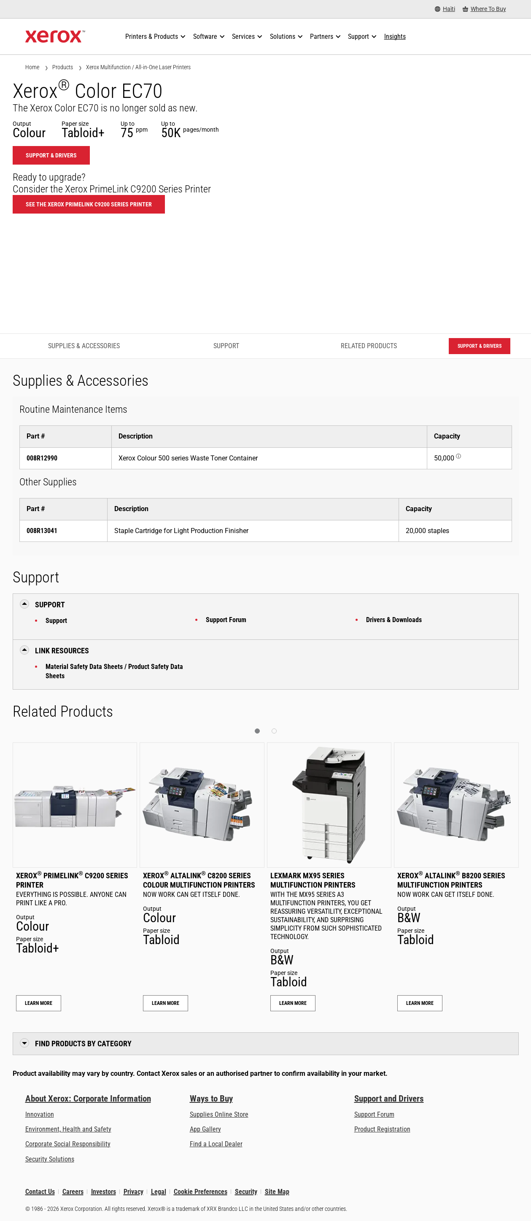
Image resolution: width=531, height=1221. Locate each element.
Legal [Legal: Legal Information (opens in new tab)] (158, 1191)
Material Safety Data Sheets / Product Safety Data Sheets (114, 671)
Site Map (277, 1191)
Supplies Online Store (219, 1114)
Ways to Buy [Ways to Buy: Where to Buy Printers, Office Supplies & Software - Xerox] (211, 1099)
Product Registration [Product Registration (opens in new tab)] (382, 1129)
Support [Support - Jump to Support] (226, 346)
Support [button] (50, 604)
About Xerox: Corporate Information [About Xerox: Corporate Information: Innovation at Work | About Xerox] (88, 1099)
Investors (103, 1191)
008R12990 (42, 458)
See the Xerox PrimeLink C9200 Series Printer (89, 204)
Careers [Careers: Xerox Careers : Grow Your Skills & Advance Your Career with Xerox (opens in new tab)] (73, 1191)
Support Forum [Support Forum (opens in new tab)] (374, 1114)
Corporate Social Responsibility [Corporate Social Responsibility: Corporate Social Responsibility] (68, 1144)
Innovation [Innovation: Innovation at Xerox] (39, 1114)
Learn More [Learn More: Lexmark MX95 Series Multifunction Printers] (293, 1003)
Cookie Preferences (200, 1191)
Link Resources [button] (62, 650)
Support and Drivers (389, 1099)
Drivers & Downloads (394, 620)
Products (62, 67)
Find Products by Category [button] (83, 1043)
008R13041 (42, 531)
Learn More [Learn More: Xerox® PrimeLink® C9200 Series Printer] (38, 1003)
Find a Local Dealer (216, 1144)
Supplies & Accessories (84, 346)
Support (56, 621)
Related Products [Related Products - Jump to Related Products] (369, 346)
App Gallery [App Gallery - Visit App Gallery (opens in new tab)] (205, 1129)
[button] (257, 731)
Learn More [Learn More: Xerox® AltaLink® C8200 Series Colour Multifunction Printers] (165, 1003)
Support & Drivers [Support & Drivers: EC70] (51, 155)
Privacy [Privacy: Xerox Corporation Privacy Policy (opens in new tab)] (133, 1191)
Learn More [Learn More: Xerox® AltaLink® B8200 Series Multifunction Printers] (420, 1003)
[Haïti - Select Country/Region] (445, 9)
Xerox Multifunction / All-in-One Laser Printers (138, 67)
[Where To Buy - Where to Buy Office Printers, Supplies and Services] (484, 9)
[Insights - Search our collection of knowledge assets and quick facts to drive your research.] (395, 36)
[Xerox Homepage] (55, 36)
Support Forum (226, 620)
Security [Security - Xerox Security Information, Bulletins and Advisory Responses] (246, 1191)
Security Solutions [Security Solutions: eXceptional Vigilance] (49, 1159)
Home (32, 67)
